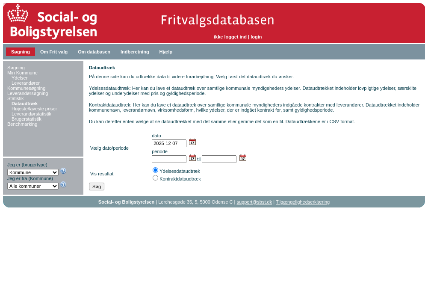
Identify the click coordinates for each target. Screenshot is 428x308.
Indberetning (135, 51)
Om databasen (94, 51)
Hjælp (166, 51)
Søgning (20, 51)
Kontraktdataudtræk (180, 178)
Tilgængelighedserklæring (303, 201)
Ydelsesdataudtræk (179, 171)
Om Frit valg (54, 51)
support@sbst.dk (254, 201)
